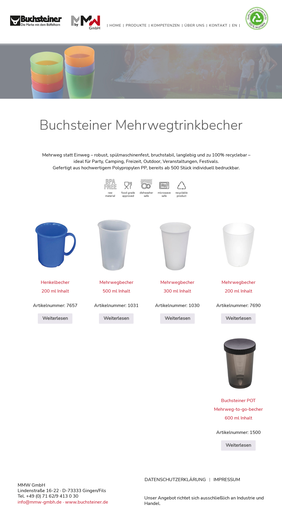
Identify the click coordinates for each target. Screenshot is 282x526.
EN (234, 25)
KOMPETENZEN (165, 25)
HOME (115, 25)
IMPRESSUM (227, 480)
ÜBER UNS (194, 25)
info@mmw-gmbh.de (40, 502)
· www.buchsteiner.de (85, 502)
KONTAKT (218, 25)
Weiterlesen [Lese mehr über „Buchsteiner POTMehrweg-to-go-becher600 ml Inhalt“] (238, 445)
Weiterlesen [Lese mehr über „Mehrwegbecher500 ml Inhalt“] (116, 318)
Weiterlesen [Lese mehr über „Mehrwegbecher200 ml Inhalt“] (238, 318)
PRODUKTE (136, 25)
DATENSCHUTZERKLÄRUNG (175, 480)
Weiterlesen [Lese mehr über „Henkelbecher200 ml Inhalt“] (55, 318)
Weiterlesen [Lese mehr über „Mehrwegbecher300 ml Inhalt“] (177, 318)
